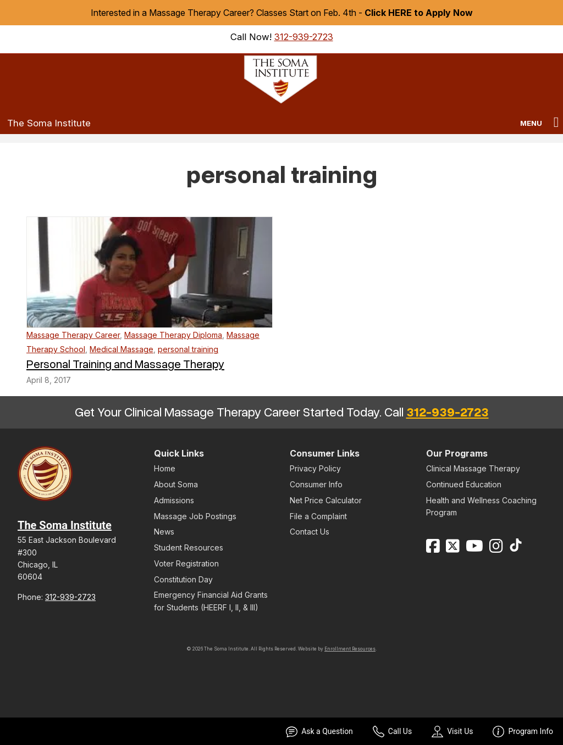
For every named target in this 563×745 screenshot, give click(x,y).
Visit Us (452, 731)
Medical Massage (121, 349)
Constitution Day (183, 579)
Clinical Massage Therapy (473, 468)
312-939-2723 (303, 36)
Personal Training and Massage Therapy (125, 364)
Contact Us (309, 531)
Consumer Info (316, 484)
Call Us (392, 731)
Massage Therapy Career (73, 335)
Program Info (523, 731)
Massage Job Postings (195, 516)
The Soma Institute (49, 123)
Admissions (174, 500)
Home (164, 468)
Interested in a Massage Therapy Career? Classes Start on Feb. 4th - (282, 12)
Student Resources (188, 547)
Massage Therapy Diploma (173, 335)
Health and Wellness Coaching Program (481, 506)
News (164, 531)
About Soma (176, 484)
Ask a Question (319, 731)
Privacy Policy (315, 468)
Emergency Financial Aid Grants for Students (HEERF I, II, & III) (211, 600)
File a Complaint (318, 516)
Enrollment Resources (350, 649)
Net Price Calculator (326, 500)
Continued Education (463, 484)
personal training (188, 349)
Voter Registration (186, 563)
